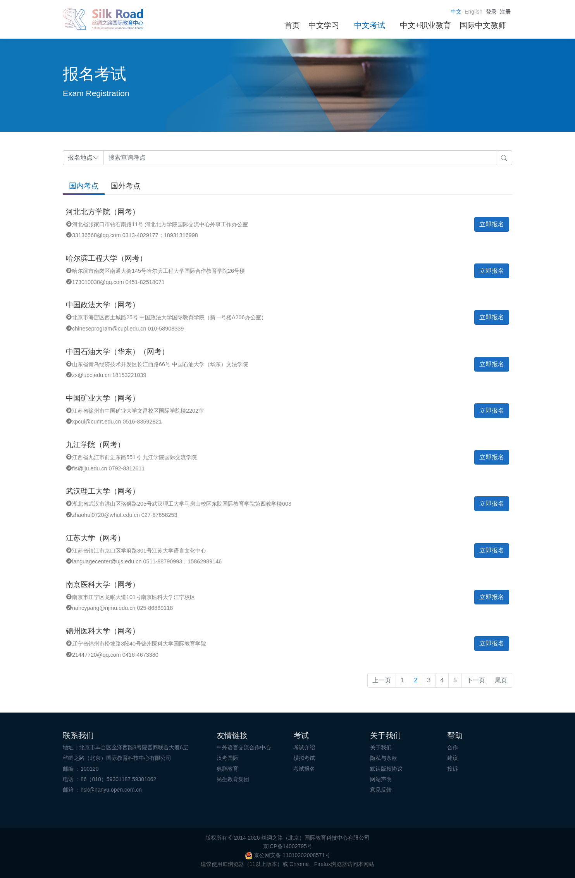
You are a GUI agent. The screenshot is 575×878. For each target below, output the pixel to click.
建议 (452, 758)
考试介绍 (304, 747)
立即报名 (491, 224)
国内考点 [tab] (83, 186)
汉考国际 (227, 758)
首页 (292, 25)
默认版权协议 (386, 769)
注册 (505, 12)
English (473, 12)
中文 (456, 12)
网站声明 (381, 779)
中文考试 (369, 25)
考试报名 (304, 769)
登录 (491, 12)
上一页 (381, 680)
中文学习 (323, 25)
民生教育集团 (233, 779)
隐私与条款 (383, 758)
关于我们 (381, 747)
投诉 (452, 769)
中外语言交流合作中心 (244, 747)
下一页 (476, 680)
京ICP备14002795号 (287, 846)
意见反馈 (381, 790)
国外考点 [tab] (125, 186)
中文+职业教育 (425, 25)
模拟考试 (304, 758)
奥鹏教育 (227, 769)
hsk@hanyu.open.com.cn (111, 790)
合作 (452, 747)
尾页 (501, 680)
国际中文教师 (483, 25)
